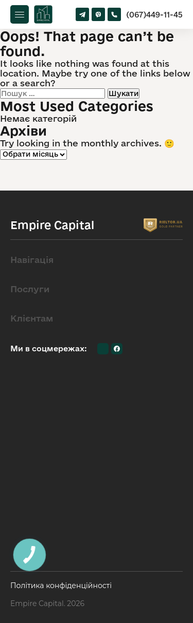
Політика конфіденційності (61, 586)
